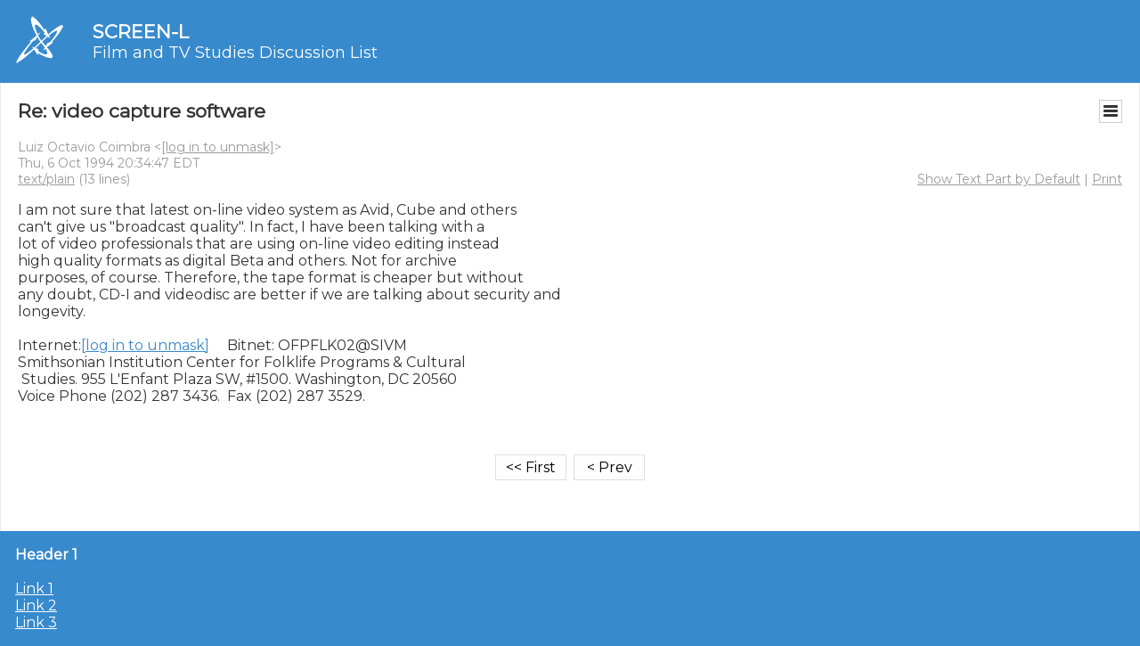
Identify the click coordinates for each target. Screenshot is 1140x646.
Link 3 (36, 622)
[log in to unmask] (217, 147)
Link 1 (34, 588)
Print (1107, 179)
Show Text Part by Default (998, 179)
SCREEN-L (141, 31)
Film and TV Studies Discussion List (235, 52)
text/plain (46, 179)
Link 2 (36, 605)
